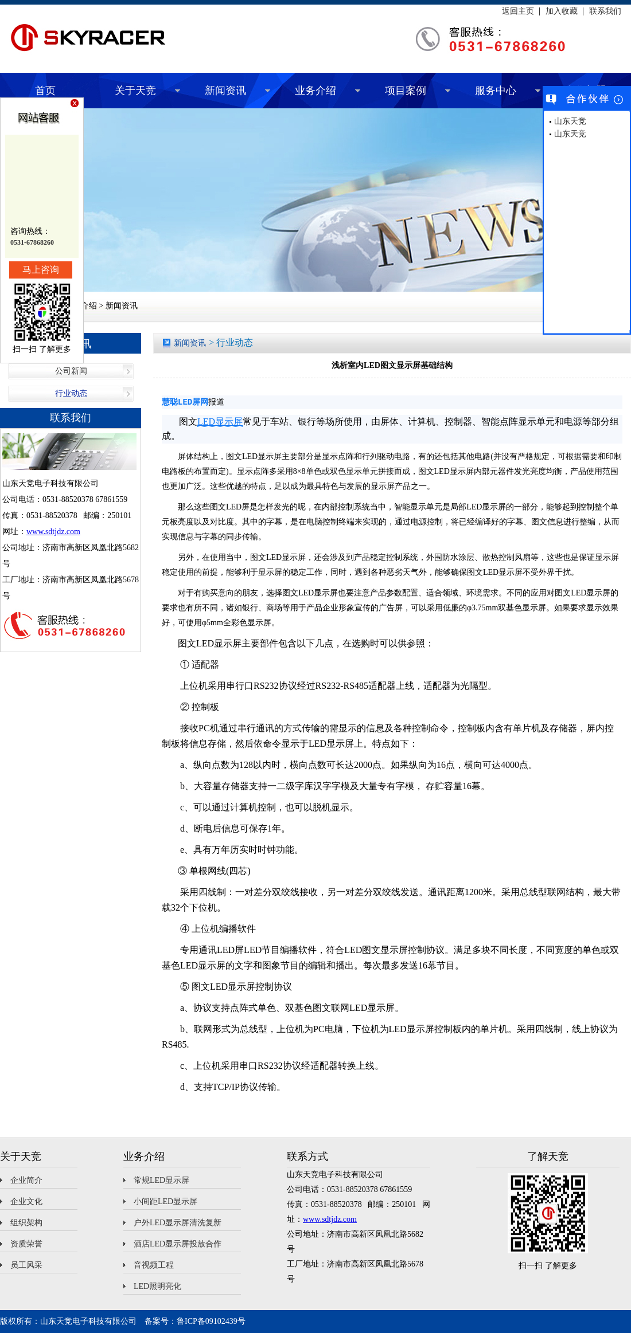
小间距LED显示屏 (165, 1201)
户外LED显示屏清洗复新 (177, 1222)
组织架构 (26, 1222)
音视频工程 (154, 1265)
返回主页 (518, 11)
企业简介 (26, 1180)
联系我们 (605, 11)
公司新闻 (71, 371)
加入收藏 (562, 11)
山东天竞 (570, 121)
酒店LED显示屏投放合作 (177, 1244)
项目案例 (405, 90)
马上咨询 (40, 270)
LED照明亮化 (157, 1286)
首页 (45, 90)
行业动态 (71, 393)
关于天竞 (135, 90)
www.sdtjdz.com (53, 531)
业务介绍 (315, 90)
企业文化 (26, 1201)
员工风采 (26, 1265)
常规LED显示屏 (161, 1180)
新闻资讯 (225, 90)
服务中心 (495, 90)
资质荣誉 (26, 1244)
